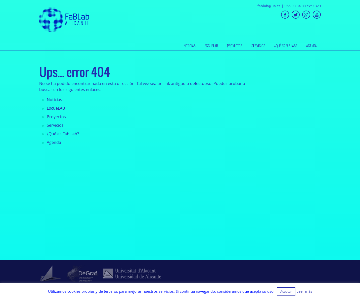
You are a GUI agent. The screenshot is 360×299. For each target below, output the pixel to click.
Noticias (190, 45)
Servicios (258, 45)
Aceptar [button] (286, 291)
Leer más (304, 291)
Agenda (311, 45)
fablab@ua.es (269, 6)
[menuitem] (190, 46)
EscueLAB (211, 45)
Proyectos (234, 45)
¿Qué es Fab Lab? (285, 45)
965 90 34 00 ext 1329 (303, 6)
